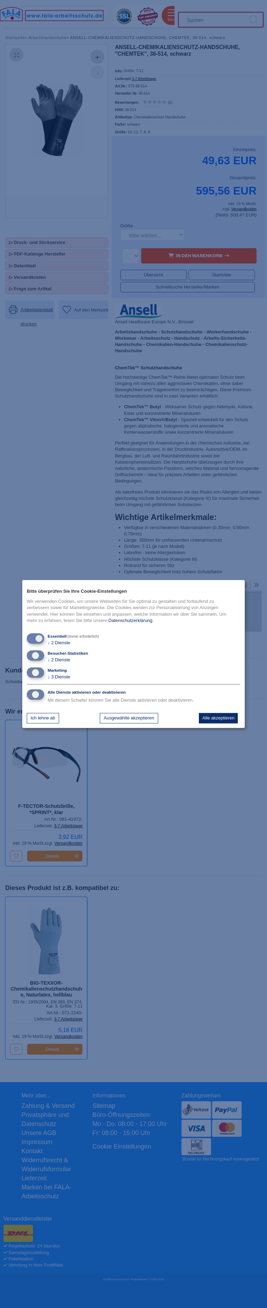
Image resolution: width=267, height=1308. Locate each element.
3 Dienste (59, 677)
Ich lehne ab (43, 717)
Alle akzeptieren (218, 717)
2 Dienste (59, 643)
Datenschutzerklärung (130, 620)
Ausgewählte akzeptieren (129, 717)
